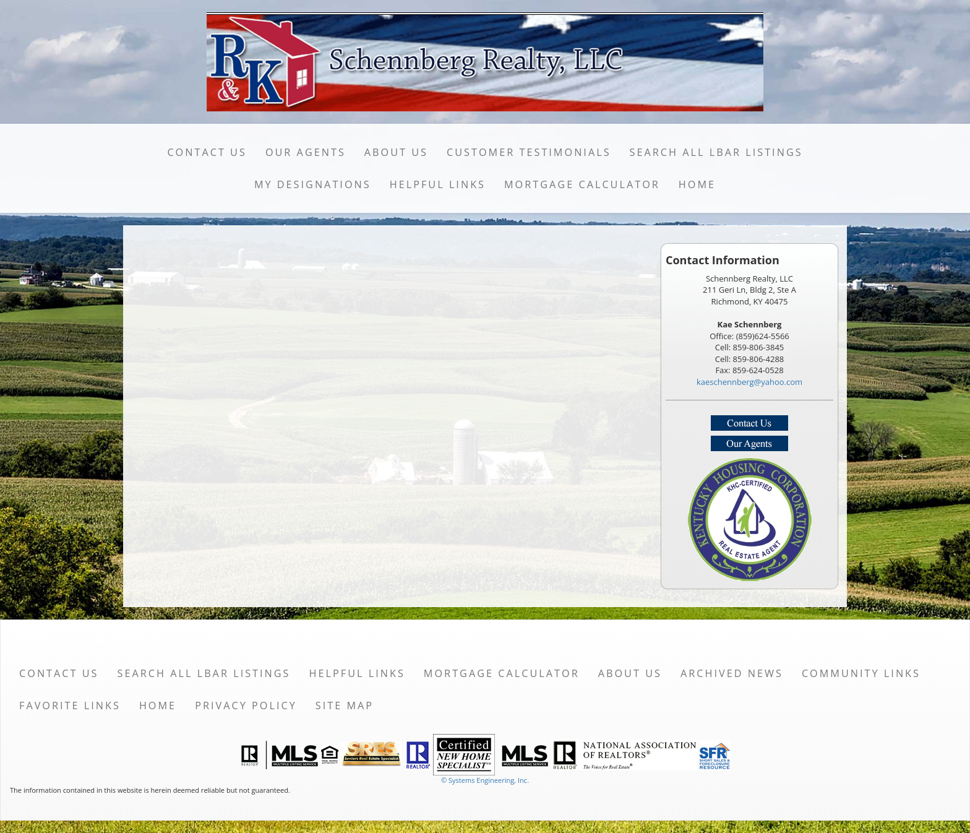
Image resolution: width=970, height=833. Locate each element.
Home (697, 184)
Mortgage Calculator (582, 184)
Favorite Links (70, 705)
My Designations (312, 184)
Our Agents (305, 152)
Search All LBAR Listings (716, 152)
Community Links (861, 673)
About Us (396, 152)
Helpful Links (438, 184)
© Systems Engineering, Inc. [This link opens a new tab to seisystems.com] (485, 780)
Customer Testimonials (529, 152)
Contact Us (207, 152)
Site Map (344, 705)
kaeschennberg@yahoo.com (749, 381)
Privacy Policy (246, 705)
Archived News (731, 673)
